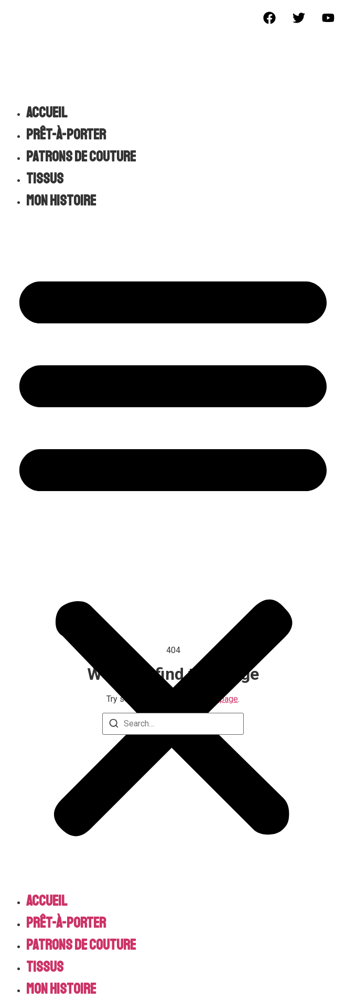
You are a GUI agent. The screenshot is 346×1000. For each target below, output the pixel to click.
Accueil (46, 112)
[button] (173, 551)
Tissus (44, 178)
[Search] (113, 725)
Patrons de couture (81, 156)
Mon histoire (61, 200)
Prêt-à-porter (66, 134)
